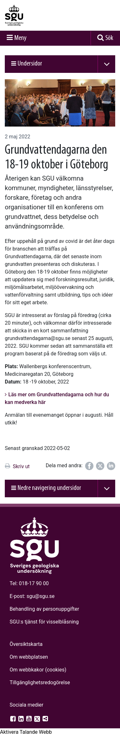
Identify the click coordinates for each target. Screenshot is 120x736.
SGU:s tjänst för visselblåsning (44, 622)
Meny (20, 38)
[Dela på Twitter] (100, 466)
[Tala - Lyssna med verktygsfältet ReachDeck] (26, 732)
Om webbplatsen (29, 657)
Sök (109, 38)
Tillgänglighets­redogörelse (40, 682)
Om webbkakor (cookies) (38, 670)
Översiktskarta (26, 644)
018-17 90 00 (34, 583)
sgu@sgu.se (40, 596)
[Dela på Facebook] (89, 466)
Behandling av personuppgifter (44, 609)
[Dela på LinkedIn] (111, 466)
